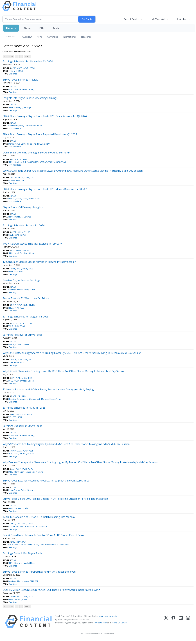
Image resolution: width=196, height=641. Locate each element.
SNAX (13, 86)
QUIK (16, 326)
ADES (20, 359)
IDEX (19, 159)
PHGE (18, 414)
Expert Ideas (29, 253)
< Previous (8, 56)
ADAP (19, 68)
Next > (27, 56)
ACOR (20, 177)
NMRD (32, 305)
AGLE (18, 469)
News (39, 36)
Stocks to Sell (20, 162)
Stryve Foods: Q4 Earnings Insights (23, 207)
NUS (24, 250)
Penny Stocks (14, 490)
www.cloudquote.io (108, 616)
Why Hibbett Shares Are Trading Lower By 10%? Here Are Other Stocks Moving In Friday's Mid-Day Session (64, 371)
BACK (30, 469)
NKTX (25, 305)
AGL (32, 177)
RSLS (22, 308)
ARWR (24, 469)
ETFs (42, 28)
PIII (19, 396)
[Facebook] (173, 621)
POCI (29, 414)
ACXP (13, 68)
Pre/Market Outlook (17, 544)
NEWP (19, 305)
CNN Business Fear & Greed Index (54, 544)
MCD (13, 523)
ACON (14, 177)
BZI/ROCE (34, 581)
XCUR (31, 596)
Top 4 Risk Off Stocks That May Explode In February (32, 243)
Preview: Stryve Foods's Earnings (21, 280)
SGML (10, 235)
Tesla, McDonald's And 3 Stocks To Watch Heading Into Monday (39, 517)
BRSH (19, 268)
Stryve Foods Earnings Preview (20, 79)
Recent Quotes (131, 19)
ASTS (24, 232)
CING (13, 596)
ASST (31, 450)
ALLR (19, 450)
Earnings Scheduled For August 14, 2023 (26, 316)
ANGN (24, 378)
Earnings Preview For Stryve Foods (22, 334)
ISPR (16, 271)
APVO (22, 362)
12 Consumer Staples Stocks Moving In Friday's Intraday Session (39, 262)
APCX (13, 159)
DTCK (25, 268)
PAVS (21, 271)
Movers (11, 180)
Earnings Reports (15, 125)
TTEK (10, 71)
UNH (18, 180)
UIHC (25, 596)
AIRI (19, 232)
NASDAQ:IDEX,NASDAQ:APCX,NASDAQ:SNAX (46, 162)
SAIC (19, 523)
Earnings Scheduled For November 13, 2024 (28, 61)
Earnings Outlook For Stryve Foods (22, 426)
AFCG (32, 68)
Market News (21, 89)
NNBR (13, 396)
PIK (23, 180)
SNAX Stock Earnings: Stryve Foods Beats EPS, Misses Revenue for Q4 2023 (45, 189)
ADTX (26, 177)
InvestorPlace (15, 128)
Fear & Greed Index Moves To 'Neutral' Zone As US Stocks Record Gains (43, 535)
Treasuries (86, 36)
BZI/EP (11, 89)
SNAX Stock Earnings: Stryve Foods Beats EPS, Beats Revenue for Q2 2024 (45, 116)
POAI (24, 414)
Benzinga (13, 73)
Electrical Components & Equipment (24, 399)
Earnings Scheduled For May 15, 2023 (24, 407)
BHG (30, 378)
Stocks (27, 28)
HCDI (18, 323)
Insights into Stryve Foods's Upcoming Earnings (30, 98)
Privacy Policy (100, 622)
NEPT (13, 305)
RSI (28, 250)
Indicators (182, 19)
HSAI (30, 323)
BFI (29, 232)
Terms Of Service (119, 622)
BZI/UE (23, 235)
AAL (13, 469)
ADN (25, 359)
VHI (15, 71)
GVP (13, 323)
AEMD (26, 68)
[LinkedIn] (181, 621)
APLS (31, 359)
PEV (12, 414)
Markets (11, 28)
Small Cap (18, 253)
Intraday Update (27, 381)
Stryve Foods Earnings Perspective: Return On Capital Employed (39, 571)
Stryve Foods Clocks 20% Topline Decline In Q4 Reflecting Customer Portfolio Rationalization (55, 498)
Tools (56, 28)
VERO (10, 326)
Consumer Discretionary (36, 526)
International (69, 36)
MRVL (10, 381)
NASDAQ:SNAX (43, 144)
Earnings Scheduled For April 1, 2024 (24, 225)
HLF (12, 250)
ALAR (18, 378)
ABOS (13, 359)
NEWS (18, 250)
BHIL (13, 268)
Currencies (52, 36)
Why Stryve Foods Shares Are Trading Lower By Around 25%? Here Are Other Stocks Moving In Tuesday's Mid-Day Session (73, 170)
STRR (20, 417)
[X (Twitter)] (166, 621)
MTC (10, 472)
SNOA (11, 308)
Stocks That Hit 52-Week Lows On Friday (26, 298)
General (18, 508)
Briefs (23, 490)
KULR (20, 71)
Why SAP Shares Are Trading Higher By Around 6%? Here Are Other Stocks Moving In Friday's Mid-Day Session (66, 444)
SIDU (10, 453)
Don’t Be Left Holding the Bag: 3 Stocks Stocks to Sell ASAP (36, 152)
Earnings (31, 89)
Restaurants (13, 526)
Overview (27, 36)
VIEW (16, 381)
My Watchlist (158, 19)
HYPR (16, 362)
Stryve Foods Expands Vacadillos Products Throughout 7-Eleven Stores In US (46, 480)
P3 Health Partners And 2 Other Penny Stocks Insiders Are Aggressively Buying (48, 389)
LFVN (10, 271)
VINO (16, 453)
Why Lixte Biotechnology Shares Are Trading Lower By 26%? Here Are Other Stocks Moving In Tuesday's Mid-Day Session (72, 353)
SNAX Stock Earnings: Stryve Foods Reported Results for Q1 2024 (40, 134)
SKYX (17, 235)
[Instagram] (188, 621)
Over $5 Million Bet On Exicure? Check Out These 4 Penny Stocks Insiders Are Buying (51, 590)
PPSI (14, 417)
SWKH (30, 523)
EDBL (31, 268)
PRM (17, 308)
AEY (12, 378)
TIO (9, 417)
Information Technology (24, 472)
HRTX (24, 323)
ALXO (25, 450)
